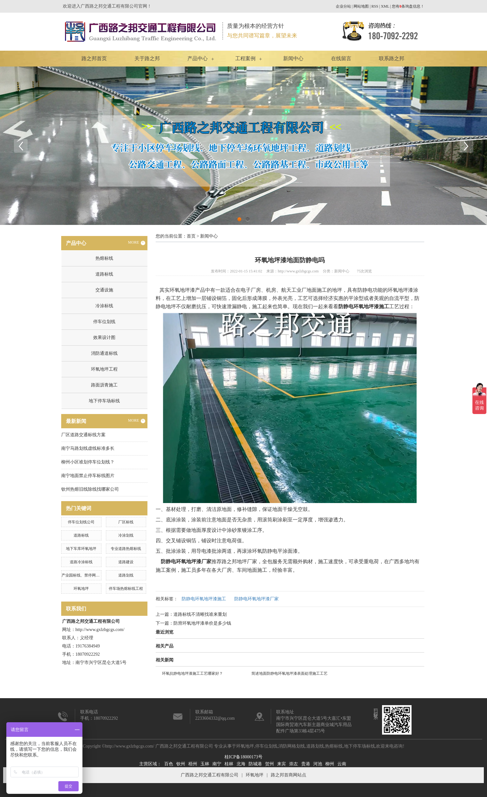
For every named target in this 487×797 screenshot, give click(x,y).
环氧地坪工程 (104, 369)
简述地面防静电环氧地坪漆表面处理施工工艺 (289, 673)
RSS (375, 6)
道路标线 (104, 274)
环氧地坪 (81, 588)
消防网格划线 (291, 746)
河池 (317, 764)
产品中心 (197, 58)
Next (466, 146)
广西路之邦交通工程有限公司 (209, 775)
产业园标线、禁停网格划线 (84, 575)
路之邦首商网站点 (288, 775)
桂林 (228, 764)
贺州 (269, 764)
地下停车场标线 (104, 400)
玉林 (204, 764)
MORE (136, 242)
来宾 (281, 764)
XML (385, 6)
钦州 (180, 764)
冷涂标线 (104, 305)
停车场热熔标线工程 (126, 588)
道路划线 (125, 575)
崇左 (293, 764)
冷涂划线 (125, 535)
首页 (191, 236)
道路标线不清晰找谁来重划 (200, 614)
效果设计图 (104, 337)
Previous (21, 146)
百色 (168, 764)
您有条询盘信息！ (408, 6)
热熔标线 (104, 258)
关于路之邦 (147, 58)
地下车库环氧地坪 (81, 548)
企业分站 (343, 6)
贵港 (305, 764)
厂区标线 (125, 522)
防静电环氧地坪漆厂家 (256, 598)
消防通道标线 (104, 353)
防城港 (255, 764)
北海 (241, 764)
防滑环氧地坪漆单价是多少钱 (202, 623)
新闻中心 (293, 58)
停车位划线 (104, 321)
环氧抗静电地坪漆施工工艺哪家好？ (192, 673)
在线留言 (341, 58)
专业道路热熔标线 (126, 548)
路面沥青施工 (104, 385)
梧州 (192, 764)
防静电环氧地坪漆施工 (204, 598)
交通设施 (104, 290)
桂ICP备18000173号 (243, 757)
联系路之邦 (391, 58)
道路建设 (125, 562)
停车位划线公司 (81, 522)
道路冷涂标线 (81, 562)
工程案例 (245, 58)
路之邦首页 (94, 58)
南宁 (216, 764)
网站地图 (361, 6)
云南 (341, 764)
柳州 (329, 764)
